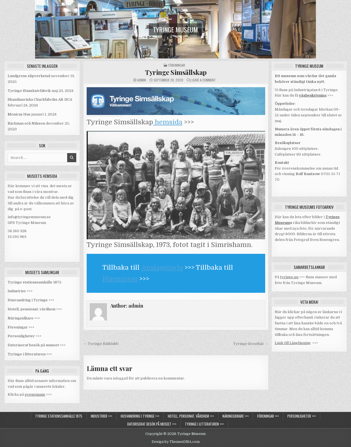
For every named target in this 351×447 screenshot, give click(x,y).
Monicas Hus (19, 114)
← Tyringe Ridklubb (100, 344)
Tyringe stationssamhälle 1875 (34, 282)
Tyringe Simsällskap (176, 72)
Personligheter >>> (24, 336)
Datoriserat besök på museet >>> (37, 345)
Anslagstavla (162, 267)
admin (141, 80)
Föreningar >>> (21, 327)
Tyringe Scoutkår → (250, 344)
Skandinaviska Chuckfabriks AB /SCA (40, 99)
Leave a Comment (204, 80)
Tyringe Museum (175, 29)
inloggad (120, 378)
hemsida (167, 122)
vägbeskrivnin (311, 95)
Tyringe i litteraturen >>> (30, 354)
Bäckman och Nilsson (26, 123)
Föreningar (176, 65)
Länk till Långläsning (293, 343)
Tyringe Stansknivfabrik (29, 91)
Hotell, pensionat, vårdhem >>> (35, 309)
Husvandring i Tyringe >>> (31, 300)
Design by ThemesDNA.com (176, 442)
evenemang (35, 394)
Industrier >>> (20, 291)
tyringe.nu (289, 277)
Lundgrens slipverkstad (29, 76)
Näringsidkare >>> (24, 318)
